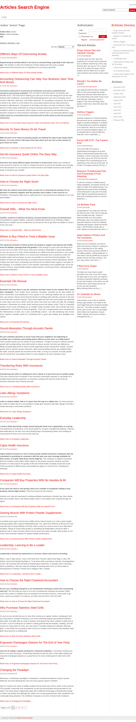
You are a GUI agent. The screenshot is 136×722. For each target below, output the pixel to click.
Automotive (89, 146)
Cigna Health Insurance (14, 445)
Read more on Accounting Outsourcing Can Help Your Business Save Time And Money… (35, 123)
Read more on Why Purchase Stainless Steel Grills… (21, 636)
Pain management (91, 179)
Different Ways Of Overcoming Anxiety (23, 54)
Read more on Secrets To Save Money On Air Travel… (21, 148)
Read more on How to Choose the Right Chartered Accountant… (25, 601)
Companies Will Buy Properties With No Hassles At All (33, 480)
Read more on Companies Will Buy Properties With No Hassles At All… (28, 506)
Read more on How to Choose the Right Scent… (19, 203)
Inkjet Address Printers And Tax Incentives (91, 236)
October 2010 (118, 94)
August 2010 (118, 100)
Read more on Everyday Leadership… (15, 439)
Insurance (88, 297)
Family (87, 207)
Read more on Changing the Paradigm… (16, 701)
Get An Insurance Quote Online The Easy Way (28, 154)
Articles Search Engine (24, 7)
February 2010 (118, 120)
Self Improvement (91, 86)
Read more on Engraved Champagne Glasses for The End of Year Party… (29, 664)
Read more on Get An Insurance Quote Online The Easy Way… (25, 175)
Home (134, 5)
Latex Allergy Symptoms (15, 393)
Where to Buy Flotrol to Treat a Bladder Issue (27, 236)
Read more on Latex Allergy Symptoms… (16, 412)
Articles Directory (124, 25)
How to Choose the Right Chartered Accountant (29, 580)
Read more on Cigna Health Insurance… (16, 474)
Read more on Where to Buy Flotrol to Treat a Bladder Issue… (24, 275)
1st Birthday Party (86, 204)
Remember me (86, 37)
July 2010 (116, 104)
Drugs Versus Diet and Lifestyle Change (88, 51)
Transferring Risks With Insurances (21, 365)
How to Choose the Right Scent (19, 181)
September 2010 (119, 97)
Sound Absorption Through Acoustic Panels (26, 328)
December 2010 (119, 87)
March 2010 (117, 117)
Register (84, 40)
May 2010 (117, 110)
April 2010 (117, 113)
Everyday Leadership (13, 417)
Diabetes (88, 56)
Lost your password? (96, 40)
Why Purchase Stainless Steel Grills (22, 607)
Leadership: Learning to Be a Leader (22, 545)
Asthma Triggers (85, 112)
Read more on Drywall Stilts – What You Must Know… (21, 230)
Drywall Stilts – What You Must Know (22, 209)
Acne (87, 269)
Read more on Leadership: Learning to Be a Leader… (21, 574)
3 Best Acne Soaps (87, 266)
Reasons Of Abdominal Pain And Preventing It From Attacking (91, 174)
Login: (81, 30)
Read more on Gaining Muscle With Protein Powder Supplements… (27, 539)
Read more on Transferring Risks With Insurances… (20, 387)
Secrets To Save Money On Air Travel (23, 129)
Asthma (87, 115)
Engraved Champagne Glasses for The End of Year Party (35, 642)
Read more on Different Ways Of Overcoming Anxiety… (22, 73)
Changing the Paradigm (14, 669)
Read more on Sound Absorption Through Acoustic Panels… (24, 359)
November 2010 (119, 90)
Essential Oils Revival (13, 281)
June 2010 (117, 107)
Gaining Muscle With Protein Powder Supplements (31, 512)
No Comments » (12, 58)
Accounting (89, 240)
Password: (83, 33)
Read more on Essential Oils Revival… (15, 322)
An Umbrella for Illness (88, 294)
